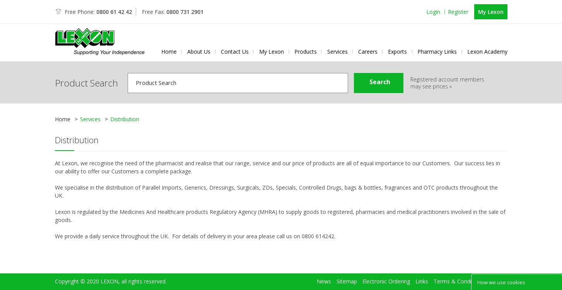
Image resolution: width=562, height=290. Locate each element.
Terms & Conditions (459, 269)
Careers (368, 51)
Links (421, 269)
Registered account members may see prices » (447, 83)
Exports (397, 51)
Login (433, 11)
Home (169, 51)
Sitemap (347, 269)
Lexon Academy (487, 51)
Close (554, 281)
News (324, 269)
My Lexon (491, 11)
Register (458, 11)
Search (379, 82)
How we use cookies (501, 282)
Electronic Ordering (386, 269)
